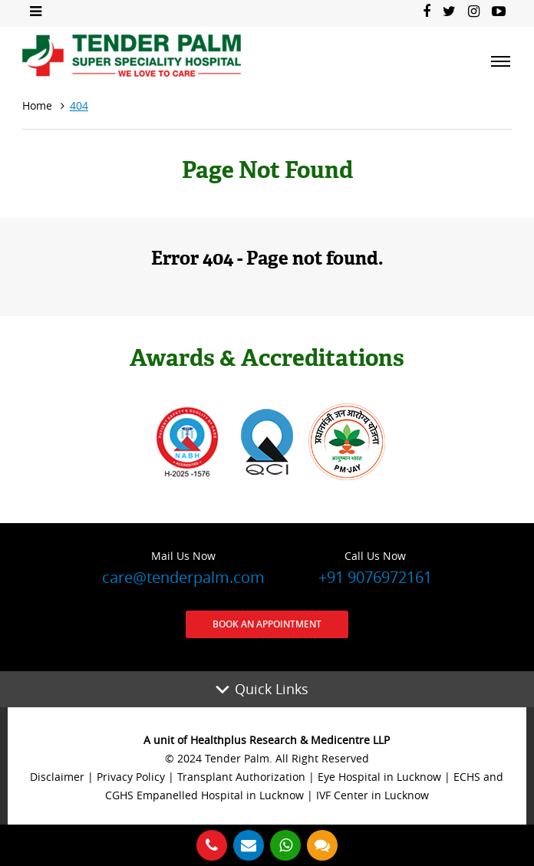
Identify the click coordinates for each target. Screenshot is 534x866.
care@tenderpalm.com (183, 567)
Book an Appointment (267, 624)
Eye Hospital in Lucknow (379, 776)
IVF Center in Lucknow (372, 795)
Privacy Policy (131, 776)
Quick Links (271, 689)
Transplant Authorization (241, 776)
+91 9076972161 (375, 567)
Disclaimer (57, 776)
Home (37, 105)
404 (79, 105)
